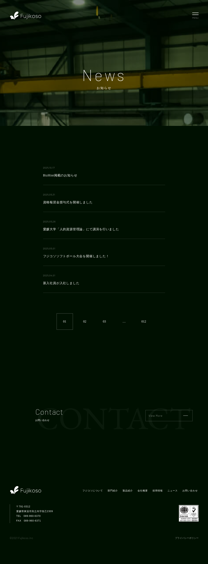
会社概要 (143, 490)
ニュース (172, 490)
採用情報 (158, 490)
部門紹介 (113, 490)
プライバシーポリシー (187, 538)
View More (168, 415)
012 (143, 321)
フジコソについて (92, 490)
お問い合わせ (190, 490)
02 (84, 321)
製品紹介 (128, 490)
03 (104, 321)
